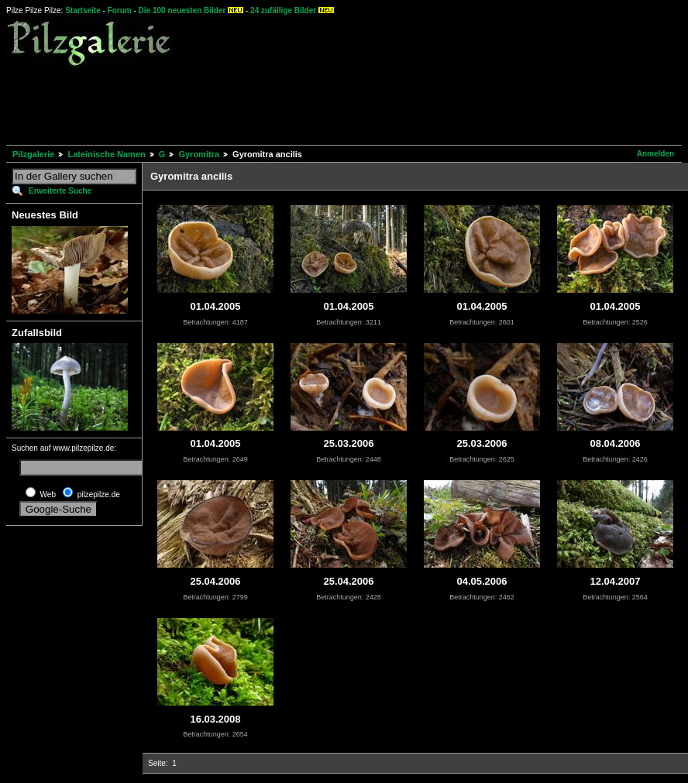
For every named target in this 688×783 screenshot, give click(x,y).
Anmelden (655, 153)
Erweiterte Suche (60, 191)
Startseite (83, 10)
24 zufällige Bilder (283, 10)
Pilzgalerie (33, 154)
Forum (120, 10)
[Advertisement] (288, 104)
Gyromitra (198, 154)
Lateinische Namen (106, 154)
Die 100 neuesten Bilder (182, 10)
